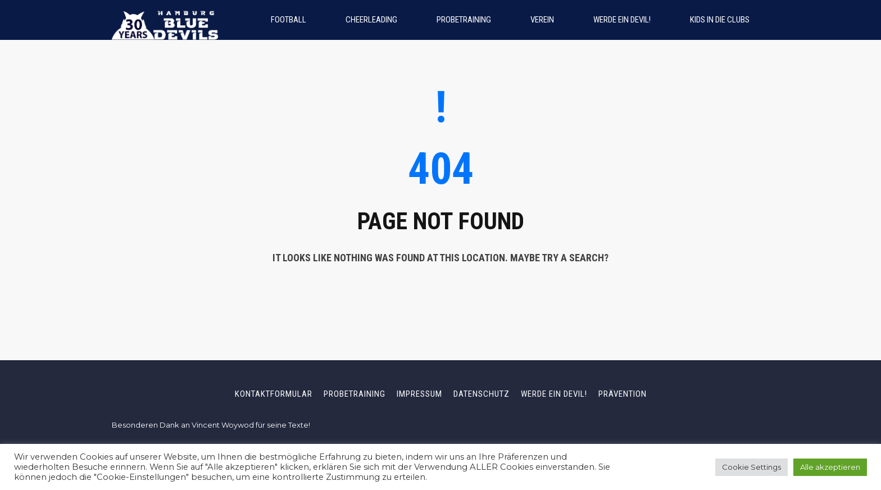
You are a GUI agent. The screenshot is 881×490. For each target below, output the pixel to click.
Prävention (622, 394)
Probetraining (354, 394)
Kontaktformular (273, 394)
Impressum (419, 394)
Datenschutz (481, 394)
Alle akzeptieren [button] (830, 466)
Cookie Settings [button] (751, 466)
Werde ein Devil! (554, 394)
